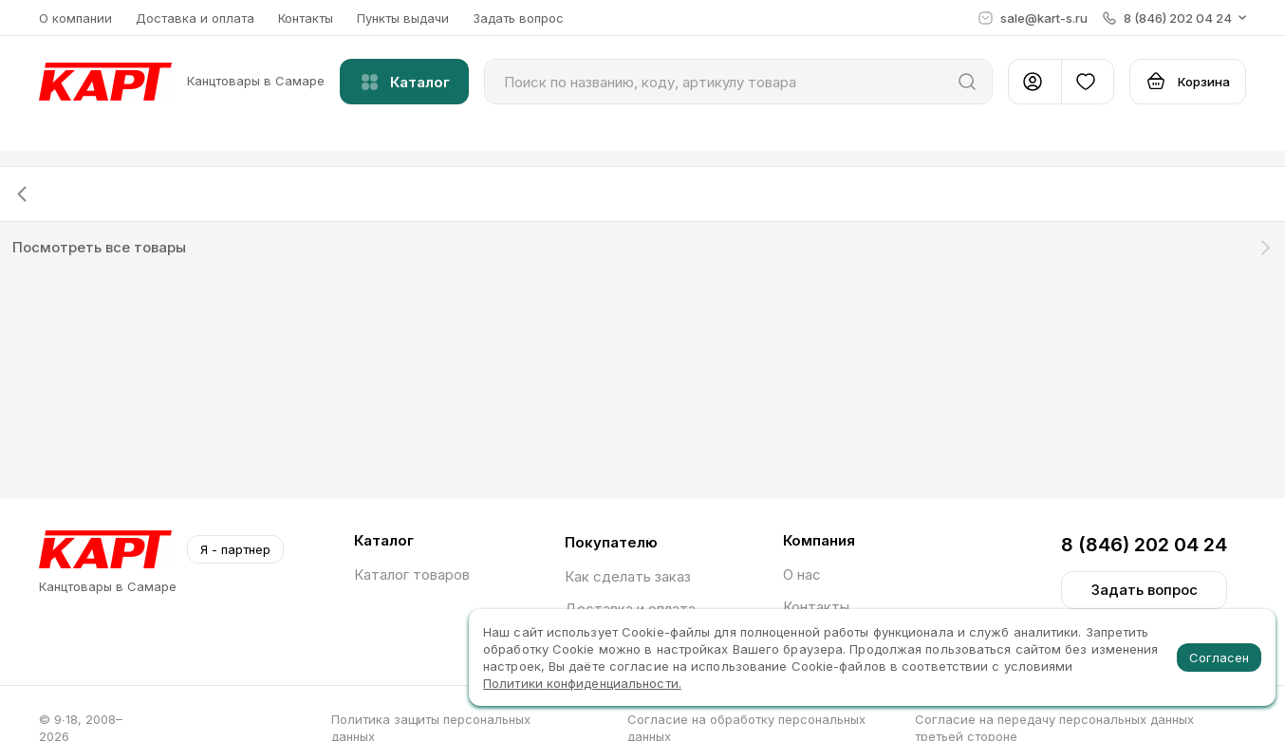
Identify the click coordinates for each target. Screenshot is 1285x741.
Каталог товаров (412, 574)
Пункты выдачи (403, 18)
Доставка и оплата (195, 18)
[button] (1174, 18)
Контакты (305, 18)
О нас (802, 574)
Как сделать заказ (628, 576)
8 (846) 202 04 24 (1144, 544)
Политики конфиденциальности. (582, 683)
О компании (75, 18)
